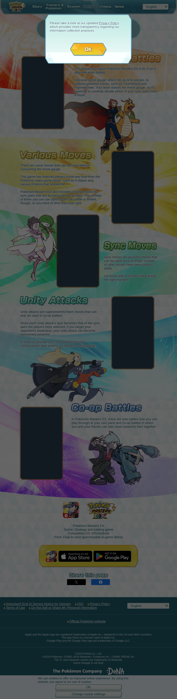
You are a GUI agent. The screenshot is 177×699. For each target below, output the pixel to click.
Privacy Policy (109, 23)
